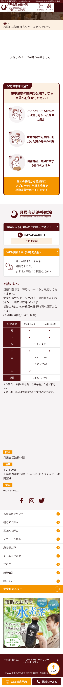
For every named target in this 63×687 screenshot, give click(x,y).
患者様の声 (9, 547)
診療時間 (40, 10)
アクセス (49, 10)
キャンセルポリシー (40, 660)
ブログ (7, 564)
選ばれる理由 (10, 530)
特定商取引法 (12, 659)
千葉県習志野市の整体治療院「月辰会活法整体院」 (35, 673)
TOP (53, 671)
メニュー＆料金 (12, 539)
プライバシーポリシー (37, 659)
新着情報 (8, 572)
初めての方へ (10, 522)
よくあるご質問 (12, 556)
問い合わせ (9, 581)
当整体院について (13, 514)
